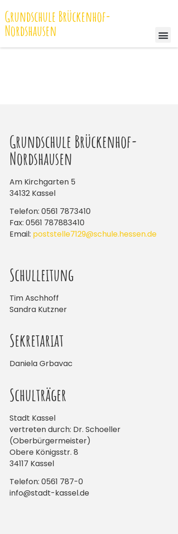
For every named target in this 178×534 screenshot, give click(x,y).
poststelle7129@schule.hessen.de (95, 234)
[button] (163, 35)
